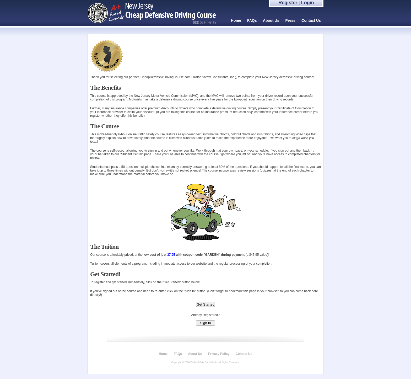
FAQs (252, 20)
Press (290, 20)
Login (307, 2)
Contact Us (311, 20)
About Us (271, 20)
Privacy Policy (218, 354)
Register (287, 2)
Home (236, 20)
